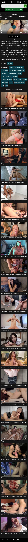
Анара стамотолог (7, 79)
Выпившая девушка (19, 82)
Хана (6, 85)
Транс (11, 67)
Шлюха (25, 79)
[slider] (11, 30)
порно (14, 2)
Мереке (4, 73)
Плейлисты (9, 9)
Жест (11, 82)
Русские (10, 63)
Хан (3, 85)
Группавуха (5, 82)
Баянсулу (15, 76)
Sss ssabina (5, 70)
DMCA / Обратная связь (19, 540)
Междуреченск (19, 67)
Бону (20, 79)
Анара (19, 73)
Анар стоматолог (6, 76)
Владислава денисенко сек (16, 70)
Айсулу (15, 79)
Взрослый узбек (12, 73)
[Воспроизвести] (2, 32)
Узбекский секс (6, 540)
